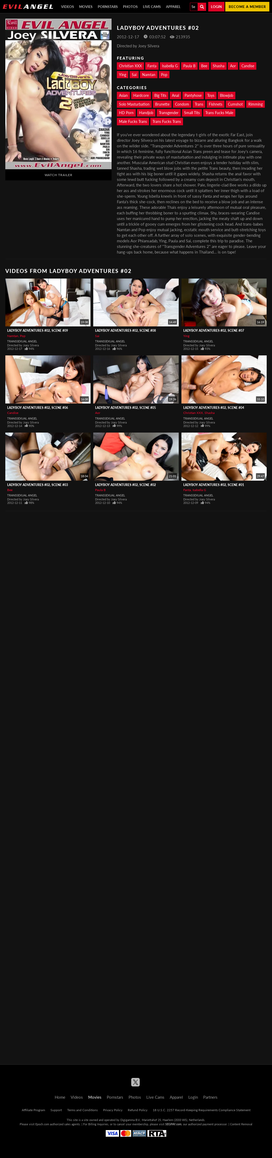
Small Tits (192, 112)
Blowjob (226, 95)
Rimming (255, 104)
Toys (210, 95)
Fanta (151, 66)
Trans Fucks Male (219, 112)
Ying (122, 74)
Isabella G (170, 66)
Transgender (168, 112)
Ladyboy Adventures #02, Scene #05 (125, 408)
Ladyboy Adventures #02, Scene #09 (37, 331)
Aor (233, 66)
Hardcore (141, 95)
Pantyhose (193, 95)
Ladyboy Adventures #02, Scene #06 (37, 408)
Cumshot (235, 104)
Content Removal (241, 1124)
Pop (164, 74)
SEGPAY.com (173, 1124)
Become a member (247, 7)
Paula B (189, 66)
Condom (182, 104)
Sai (134, 74)
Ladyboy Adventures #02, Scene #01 (213, 485)
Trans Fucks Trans (166, 121)
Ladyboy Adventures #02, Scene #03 (37, 485)
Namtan (148, 74)
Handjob (146, 112)
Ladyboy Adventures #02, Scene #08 (125, 331)
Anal (175, 95)
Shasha (218, 66)
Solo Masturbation (134, 104)
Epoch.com (42, 1124)
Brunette (162, 104)
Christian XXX (130, 66)
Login (216, 7)
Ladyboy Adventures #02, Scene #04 (213, 408)
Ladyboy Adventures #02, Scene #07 (213, 331)
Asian (123, 95)
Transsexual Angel (22, 341)
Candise (247, 66)
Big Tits (160, 95)
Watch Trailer (59, 175)
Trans (199, 104)
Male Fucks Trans (133, 121)
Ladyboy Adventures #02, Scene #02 (125, 485)
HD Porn (126, 112)
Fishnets (215, 104)
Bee (204, 66)
